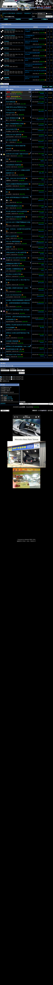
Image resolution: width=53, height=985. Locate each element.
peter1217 (41, 200)
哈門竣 (42, 254)
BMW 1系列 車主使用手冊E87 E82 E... (35, 29)
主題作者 (11, 89)
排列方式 (3, 368)
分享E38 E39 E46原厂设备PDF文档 (17, 154)
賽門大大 (8, 276)
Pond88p (8, 131)
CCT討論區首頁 (42, 410)
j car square (9, 104)
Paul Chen (41, 248)
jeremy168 (41, 282)
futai (42, 180)
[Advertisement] (26, 501)
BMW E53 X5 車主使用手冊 (32, 58)
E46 (7, 159)
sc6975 (8, 254)
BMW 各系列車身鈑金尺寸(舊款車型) (17, 197)
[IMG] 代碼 (10, 398)
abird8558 (8, 186)
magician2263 (40, 119)
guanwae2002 (10, 136)
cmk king (41, 98)
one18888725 (28, 66)
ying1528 (8, 351)
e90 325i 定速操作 (11, 140)
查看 (50, 89)
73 (46, 199)
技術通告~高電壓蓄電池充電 (14, 269)
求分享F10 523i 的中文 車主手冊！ (16, 258)
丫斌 (42, 148)
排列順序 (12, 368)
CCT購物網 (44, 19)
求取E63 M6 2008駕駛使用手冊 (15, 217)
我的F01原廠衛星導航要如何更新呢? (17, 184)
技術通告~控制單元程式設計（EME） (17, 288)
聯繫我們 (34, 410)
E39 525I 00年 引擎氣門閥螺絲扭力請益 (18, 222)
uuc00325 (41, 125)
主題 (7, 89)
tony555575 (9, 329)
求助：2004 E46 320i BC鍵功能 (15, 178)
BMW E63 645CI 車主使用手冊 (33, 47)
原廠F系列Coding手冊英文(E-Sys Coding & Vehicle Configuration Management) (16, 109)
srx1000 (8, 213)
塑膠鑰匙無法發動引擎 (13, 263)
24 (46, 135)
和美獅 (42, 93)
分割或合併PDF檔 (16, 92)
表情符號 (9, 397)
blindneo (27, 43)
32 (46, 124)
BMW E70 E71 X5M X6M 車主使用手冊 (35, 70)
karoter (8, 338)
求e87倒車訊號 (10, 102)
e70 (7, 271)
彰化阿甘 (41, 275)
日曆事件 (31, 19)
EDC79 (42, 349)
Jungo (7, 238)
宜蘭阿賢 (8, 180)
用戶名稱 (34, 13)
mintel (7, 156)
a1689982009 (9, 243)
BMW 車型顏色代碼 (12, 118)
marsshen (27, 37)
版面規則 (3, 403)
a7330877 (8, 313)
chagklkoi (27, 31)
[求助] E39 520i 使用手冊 (13, 134)
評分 (30, 89)
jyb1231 (27, 72)
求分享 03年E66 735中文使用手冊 (16, 211)
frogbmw (8, 284)
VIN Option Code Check (13, 354)
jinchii (26, 60)
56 (46, 119)
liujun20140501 (10, 321)
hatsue (8, 356)
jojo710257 (9, 150)
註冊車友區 (19, 13)
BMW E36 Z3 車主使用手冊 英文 (34, 64)
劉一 (7, 142)
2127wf (8, 167)
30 (46, 206)
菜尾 (42, 265)
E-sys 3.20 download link (13, 295)
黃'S (42, 207)
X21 (7, 219)
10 (46, 97)
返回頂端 (50, 410)
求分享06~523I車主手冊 (13, 274)
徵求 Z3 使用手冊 (11, 236)
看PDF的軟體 (14, 96)
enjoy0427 (41, 141)
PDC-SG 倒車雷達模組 (13, 241)
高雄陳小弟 (9, 260)
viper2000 (41, 111)
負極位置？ (9, 247)
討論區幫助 (18, 19)
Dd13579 (41, 136)
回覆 (46, 89)
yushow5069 (9, 297)
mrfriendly (41, 290)
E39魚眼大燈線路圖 (12, 341)
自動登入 (49, 14)
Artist (42, 270)
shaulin (8, 343)
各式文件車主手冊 (11, 129)
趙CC (7, 232)
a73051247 (41, 130)
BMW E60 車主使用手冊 (31, 41)
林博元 (8, 249)
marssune (8, 225)
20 (46, 110)
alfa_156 (8, 175)
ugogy (42, 160)
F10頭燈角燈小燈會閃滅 (13, 165)
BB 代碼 (5, 395)
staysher (8, 114)
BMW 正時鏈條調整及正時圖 (15, 123)
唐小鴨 (42, 327)
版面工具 (45, 86)
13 (46, 269)
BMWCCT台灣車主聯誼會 (8, 13)
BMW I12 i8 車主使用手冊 (32, 77)
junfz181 (8, 265)
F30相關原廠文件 (29, 35)
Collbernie (28, 48)
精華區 (50, 86)
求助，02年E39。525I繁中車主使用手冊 (18, 229)
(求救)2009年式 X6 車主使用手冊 (16, 252)
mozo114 (41, 192)
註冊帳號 (6, 19)
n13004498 (41, 312)
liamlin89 (27, 54)
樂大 (7, 93)
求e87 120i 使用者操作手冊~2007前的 (17, 310)
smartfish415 (40, 303)
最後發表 (37, 89)
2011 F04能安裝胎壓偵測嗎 (32, 53)
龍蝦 (7, 161)
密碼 (33, 16)
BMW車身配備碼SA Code (14, 206)
